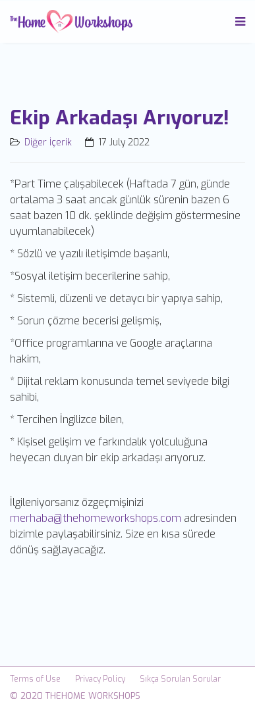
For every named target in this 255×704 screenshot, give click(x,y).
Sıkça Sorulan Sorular (180, 679)
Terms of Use (35, 679)
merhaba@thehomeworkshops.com (95, 518)
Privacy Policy (100, 679)
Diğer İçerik (48, 142)
